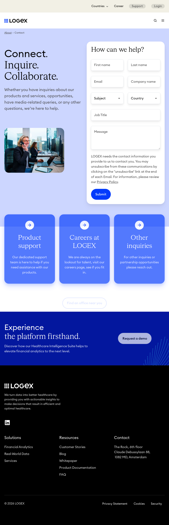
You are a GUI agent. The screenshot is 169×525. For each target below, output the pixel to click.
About (8, 33)
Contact (121, 440)
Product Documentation (77, 469)
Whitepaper (68, 462)
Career (118, 6)
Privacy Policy (107, 182)
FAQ (62, 476)
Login (158, 6)
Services (10, 462)
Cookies (139, 505)
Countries (97, 6)
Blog (62, 456)
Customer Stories (72, 449)
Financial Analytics (18, 449)
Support (137, 6)
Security (156, 505)
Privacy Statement (114, 505)
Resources (69, 440)
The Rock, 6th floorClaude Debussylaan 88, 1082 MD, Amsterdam (132, 454)
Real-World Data (16, 456)
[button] (155, 20)
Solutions (12, 440)
